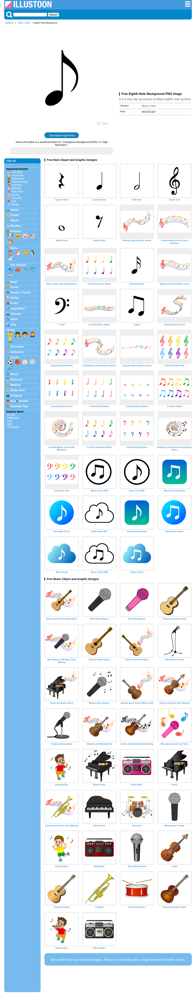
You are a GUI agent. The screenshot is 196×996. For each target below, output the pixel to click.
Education (17, 346)
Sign (10, 423)
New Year (17, 191)
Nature (14, 209)
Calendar (16, 171)
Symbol (23, 400)
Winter (15, 204)
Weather (15, 225)
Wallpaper (13, 417)
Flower (14, 215)
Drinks (14, 297)
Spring (15, 194)
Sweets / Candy (20, 292)
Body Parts (17, 390)
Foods (14, 287)
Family (10, 329)
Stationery (17, 351)
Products (16, 395)
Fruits (14, 303)
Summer (16, 198)
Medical (15, 384)
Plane (14, 319)
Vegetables (17, 308)
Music (21, 23)
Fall (13, 201)
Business (16, 379)
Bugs (13, 281)
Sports (14, 357)
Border (11, 414)
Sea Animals (18, 264)
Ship (13, 324)
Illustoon (9, 23)
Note (28, 23)
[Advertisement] (155, 59)
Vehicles (15, 313)
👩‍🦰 (32, 334)
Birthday (16, 188)
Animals (15, 231)
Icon (13, 400)
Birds (13, 248)
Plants (14, 220)
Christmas (17, 175)
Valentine (17, 184)
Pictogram (13, 426)
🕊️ (10, 258)
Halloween (17, 178)
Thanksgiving (19, 181)
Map (9, 420)
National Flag (19, 406)
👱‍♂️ (10, 340)
